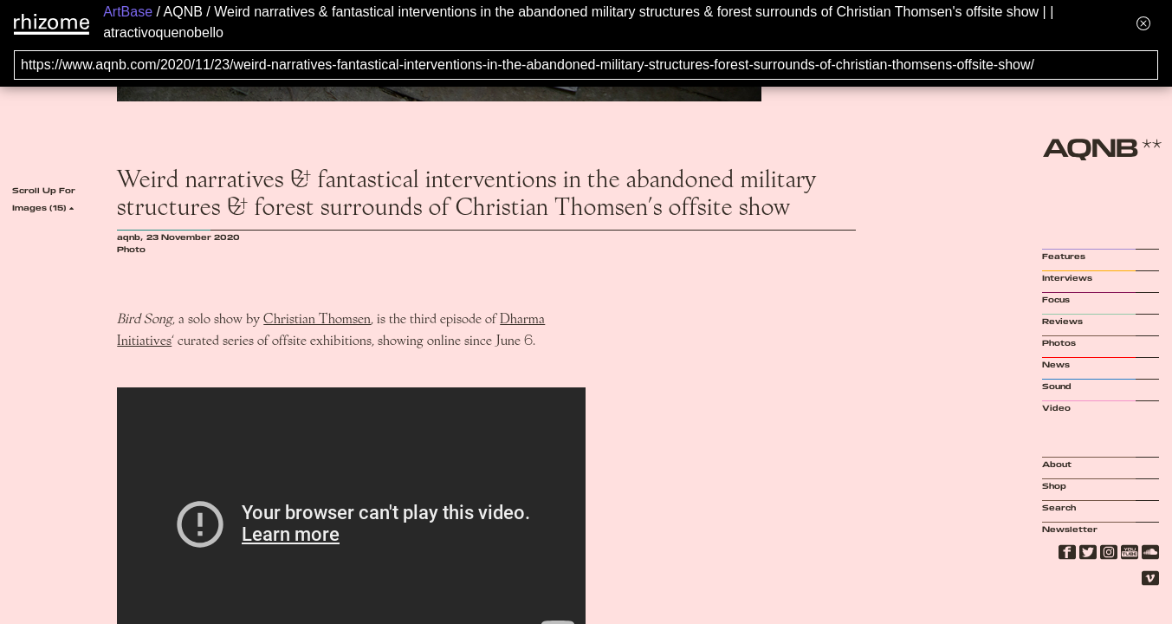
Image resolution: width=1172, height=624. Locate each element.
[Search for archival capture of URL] (586, 65)
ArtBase (127, 11)
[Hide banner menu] (1143, 23)
